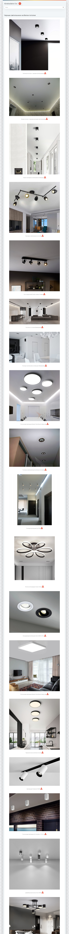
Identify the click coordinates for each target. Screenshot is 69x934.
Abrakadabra (10, 3)
